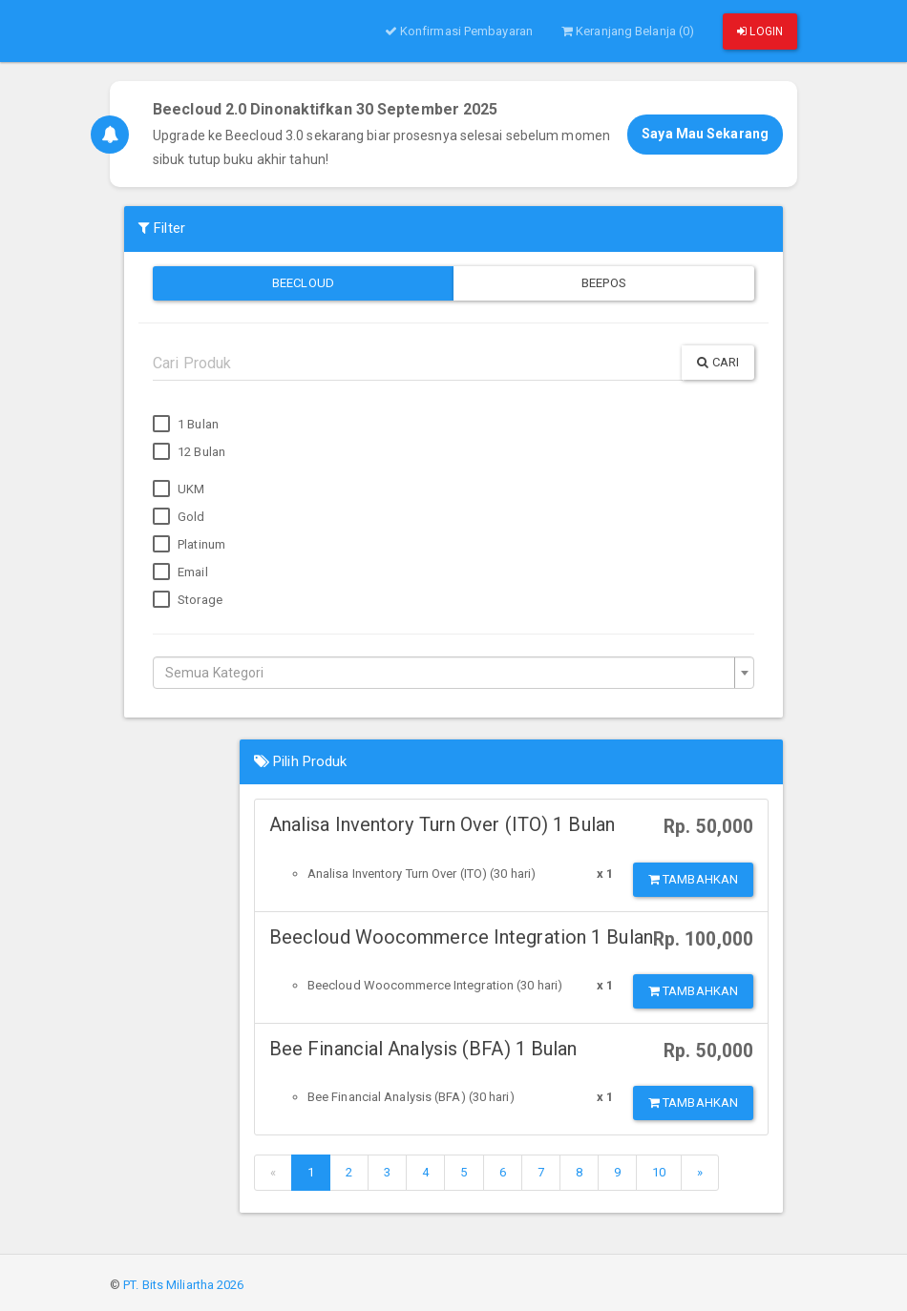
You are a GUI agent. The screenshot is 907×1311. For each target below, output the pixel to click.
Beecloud (303, 283)
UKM (178, 489)
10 (658, 1172)
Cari (718, 362)
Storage (187, 600)
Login (760, 31)
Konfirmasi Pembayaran (459, 31)
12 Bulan (189, 452)
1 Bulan (186, 424)
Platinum (189, 544)
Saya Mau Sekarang (705, 133)
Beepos (603, 283)
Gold (179, 517)
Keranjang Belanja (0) (627, 31)
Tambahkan (693, 879)
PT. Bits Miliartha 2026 (183, 1285)
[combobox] (453, 672)
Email (180, 572)
